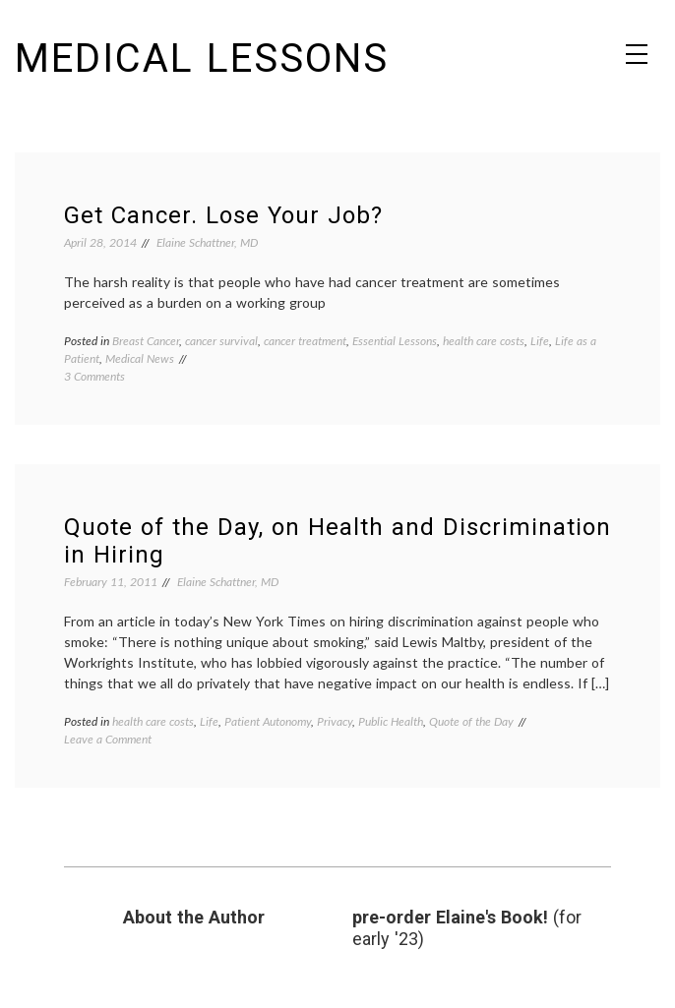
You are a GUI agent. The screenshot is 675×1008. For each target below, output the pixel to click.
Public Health (390, 721)
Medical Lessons (202, 58)
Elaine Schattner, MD (207, 242)
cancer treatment (305, 340)
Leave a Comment (108, 739)
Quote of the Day (471, 721)
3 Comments (94, 376)
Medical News (139, 358)
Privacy (334, 721)
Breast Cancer (145, 340)
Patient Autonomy (267, 721)
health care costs (483, 340)
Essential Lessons (394, 340)
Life (539, 340)
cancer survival (221, 340)
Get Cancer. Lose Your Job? (223, 215)
